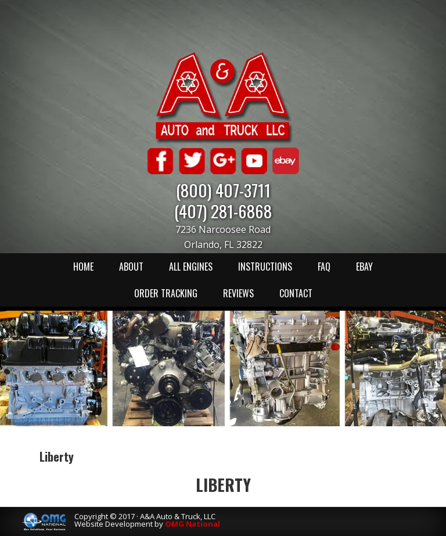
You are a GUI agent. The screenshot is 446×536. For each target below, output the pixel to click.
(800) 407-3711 (223, 189)
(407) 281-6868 (223, 210)
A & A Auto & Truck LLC (223, 97)
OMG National (192, 524)
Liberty (223, 485)
